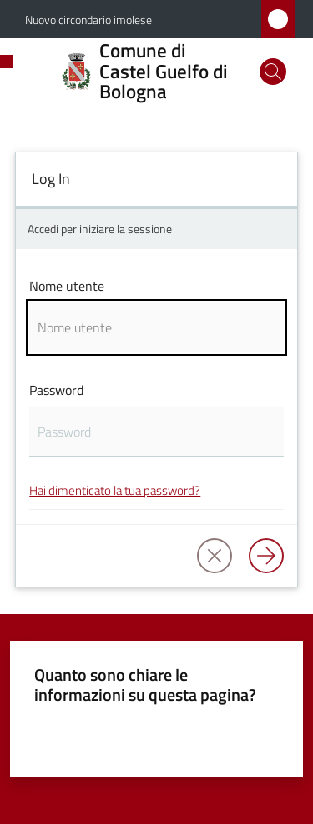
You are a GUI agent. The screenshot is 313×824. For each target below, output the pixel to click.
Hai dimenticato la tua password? (114, 490)
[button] (273, 72)
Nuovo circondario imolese (88, 19)
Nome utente (66, 286)
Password (56, 390)
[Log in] (266, 555)
